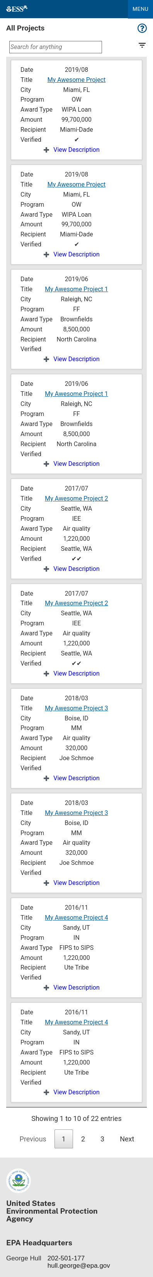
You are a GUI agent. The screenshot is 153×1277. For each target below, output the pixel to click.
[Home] (17, 8)
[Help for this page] (142, 30)
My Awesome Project (76, 79)
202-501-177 (66, 1258)
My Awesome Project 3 (76, 708)
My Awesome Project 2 (76, 498)
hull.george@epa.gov (79, 1265)
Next (127, 1139)
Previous (33, 1139)
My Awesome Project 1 (76, 289)
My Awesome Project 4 (76, 917)
